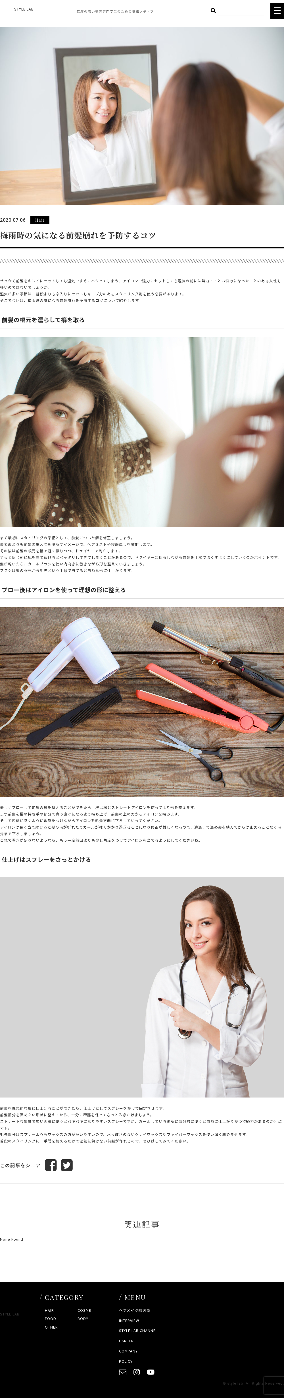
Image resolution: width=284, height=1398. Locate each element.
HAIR (49, 1310)
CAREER (126, 1340)
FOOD (50, 1318)
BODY (83, 1318)
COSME (84, 1310)
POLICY (126, 1361)
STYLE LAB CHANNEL (138, 1330)
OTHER (51, 1327)
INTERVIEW (129, 1320)
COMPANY (128, 1351)
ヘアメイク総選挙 (135, 1310)
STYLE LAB (24, 9)
